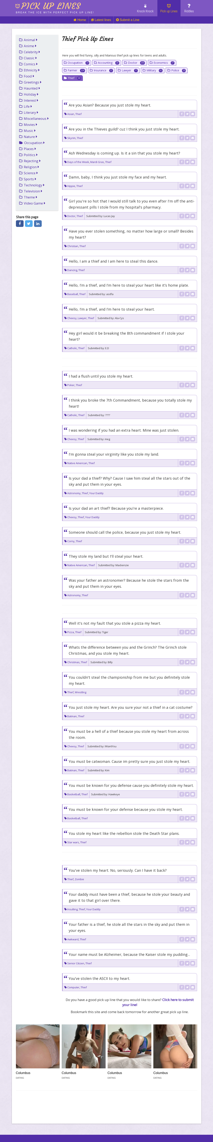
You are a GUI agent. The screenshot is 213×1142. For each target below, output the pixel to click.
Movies (30, 124)
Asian (70, 114)
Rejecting (32, 161)
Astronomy (74, 493)
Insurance (103, 70)
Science (31, 173)
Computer (73, 987)
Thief (74, 78)
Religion (31, 167)
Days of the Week (78, 162)
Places (30, 148)
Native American (77, 463)
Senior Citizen (75, 963)
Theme (30, 197)
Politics (31, 154)
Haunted (32, 88)
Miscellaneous (36, 118)
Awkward (73, 939)
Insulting (72, 909)
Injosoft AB (54, 1122)
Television (33, 191)
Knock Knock (145, 8)
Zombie (79, 879)
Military (155, 70)
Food (29, 76)
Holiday (31, 94)
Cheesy (72, 318)
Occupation (34, 142)
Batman (72, 716)
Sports (30, 179)
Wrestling (80, 692)
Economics (164, 63)
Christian (72, 246)
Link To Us (41, 1129)
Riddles (189, 8)
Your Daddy (96, 493)
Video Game (34, 203)
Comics (31, 64)
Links (21, 1129)
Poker (71, 385)
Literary (31, 112)
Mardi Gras (97, 162)
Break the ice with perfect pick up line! (55, 12)
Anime (30, 46)
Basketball (73, 794)
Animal (30, 40)
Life (28, 106)
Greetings (33, 82)
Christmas (73, 662)
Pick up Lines (169, 8)
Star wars (73, 842)
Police (178, 70)
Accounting (108, 63)
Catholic (72, 348)
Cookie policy (67, 1129)
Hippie (71, 186)
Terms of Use (124, 1129)
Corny (71, 541)
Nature (30, 136)
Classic (30, 58)
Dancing (72, 270)
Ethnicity (32, 70)
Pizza (70, 632)
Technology (34, 185)
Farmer (76, 70)
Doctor (136, 63)
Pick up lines (51, 6)
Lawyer (130, 70)
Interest (31, 100)
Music (30, 130)
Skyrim (71, 138)
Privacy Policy (96, 1129)
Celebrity (32, 52)
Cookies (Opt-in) (153, 1129)
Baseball (72, 294)
